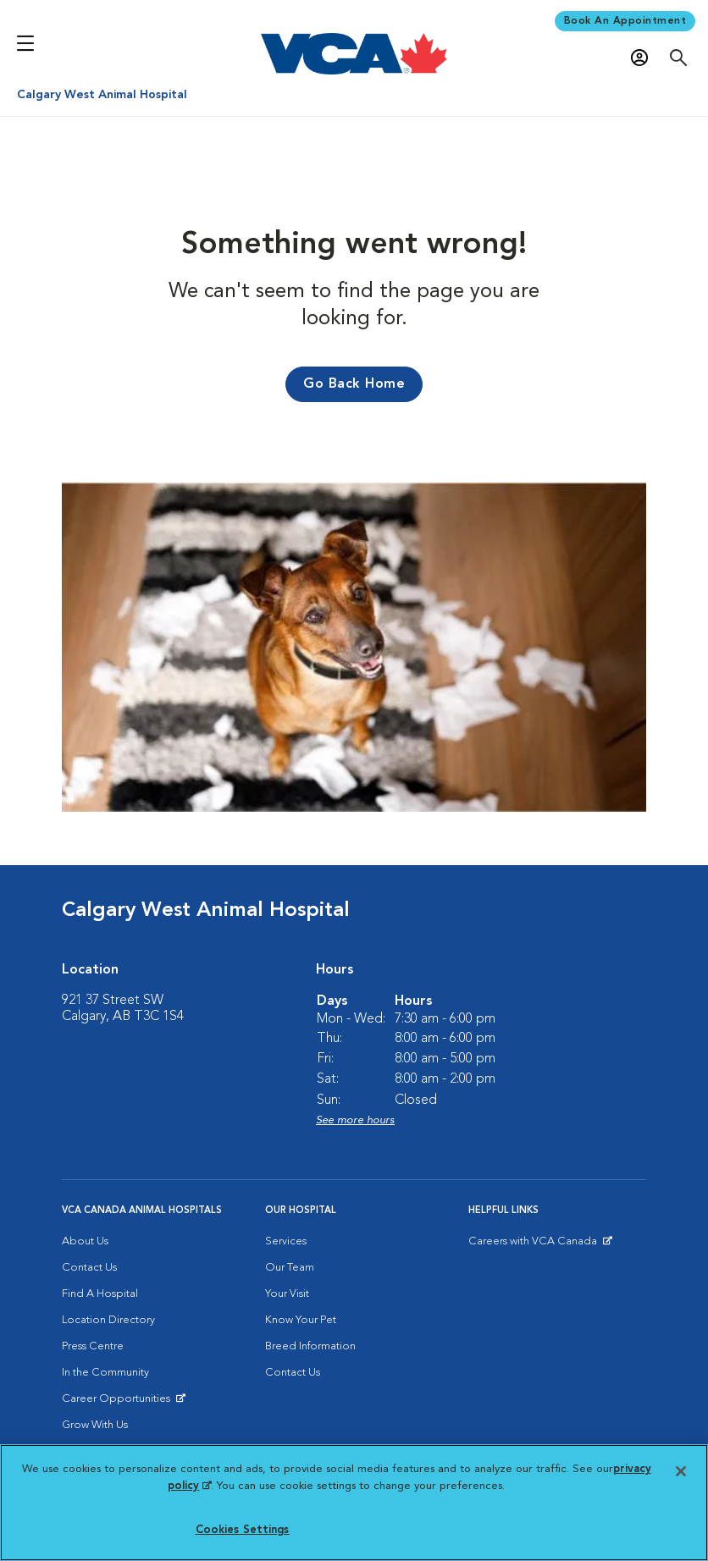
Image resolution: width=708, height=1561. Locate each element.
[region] (354, 1502)
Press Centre (93, 1346)
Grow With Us (95, 1425)
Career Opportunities (119, 1402)
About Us (85, 1241)
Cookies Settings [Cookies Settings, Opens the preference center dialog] (243, 1530)
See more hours (355, 1120)
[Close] (681, 1471)
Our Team (289, 1267)
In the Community (105, 1372)
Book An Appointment (625, 21)
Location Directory (108, 1320)
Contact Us (89, 1267)
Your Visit (287, 1293)
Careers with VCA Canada (534, 1245)
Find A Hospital (100, 1293)
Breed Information (310, 1346)
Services (286, 1241)
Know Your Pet (300, 1320)
